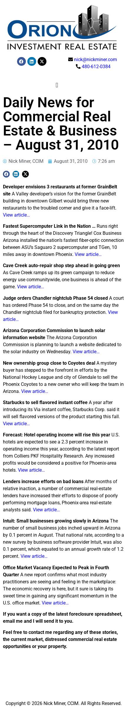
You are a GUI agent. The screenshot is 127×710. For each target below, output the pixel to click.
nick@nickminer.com (95, 59)
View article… (16, 215)
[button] (57, 85)
